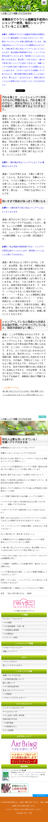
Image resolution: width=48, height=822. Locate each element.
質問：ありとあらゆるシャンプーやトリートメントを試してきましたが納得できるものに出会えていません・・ (24, 519)
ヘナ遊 (29, 813)
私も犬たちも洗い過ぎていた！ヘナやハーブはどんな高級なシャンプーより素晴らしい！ (24, 460)
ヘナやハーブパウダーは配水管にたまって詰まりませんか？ (23, 511)
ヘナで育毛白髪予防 (11, 687)
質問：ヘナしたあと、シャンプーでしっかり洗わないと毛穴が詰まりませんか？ (24, 581)
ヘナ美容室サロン (10, 727)
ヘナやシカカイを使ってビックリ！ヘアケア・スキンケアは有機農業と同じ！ (24, 557)
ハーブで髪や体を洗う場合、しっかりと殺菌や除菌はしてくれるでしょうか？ (24, 573)
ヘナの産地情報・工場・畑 (13, 626)
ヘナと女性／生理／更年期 (13, 715)
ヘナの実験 (7, 623)
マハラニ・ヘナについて (12, 619)
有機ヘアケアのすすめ (22, 13)
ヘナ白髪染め (8, 634)
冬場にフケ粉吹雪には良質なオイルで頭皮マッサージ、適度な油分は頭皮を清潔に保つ (24, 481)
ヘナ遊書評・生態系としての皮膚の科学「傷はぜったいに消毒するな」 (24, 565)
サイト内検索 (8, 730)
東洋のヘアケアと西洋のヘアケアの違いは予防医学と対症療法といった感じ (24, 489)
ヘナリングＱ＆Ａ (10, 662)
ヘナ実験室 (7, 694)
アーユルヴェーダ (10, 712)
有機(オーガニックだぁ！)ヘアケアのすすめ (18, 453)
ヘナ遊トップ (6, 13)
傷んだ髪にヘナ (9, 683)
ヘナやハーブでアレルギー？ (14, 698)
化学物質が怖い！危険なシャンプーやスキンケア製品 (22, 588)
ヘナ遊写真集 (8, 723)
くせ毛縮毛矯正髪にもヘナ (13, 679)
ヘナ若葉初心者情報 (11, 630)
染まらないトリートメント (13, 690)
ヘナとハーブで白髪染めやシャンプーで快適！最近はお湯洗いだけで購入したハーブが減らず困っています (24, 468)
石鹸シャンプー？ (10, 651)
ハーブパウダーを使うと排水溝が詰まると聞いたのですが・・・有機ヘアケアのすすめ (23, 503)
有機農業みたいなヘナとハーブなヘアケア (18, 448)
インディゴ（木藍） (11, 637)
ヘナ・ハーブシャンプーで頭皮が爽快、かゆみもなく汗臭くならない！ (24, 527)
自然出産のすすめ (10, 719)
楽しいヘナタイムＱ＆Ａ (12, 665)
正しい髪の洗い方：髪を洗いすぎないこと (18, 534)
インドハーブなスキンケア (13, 708)
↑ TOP (42, 416)
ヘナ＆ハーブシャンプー (12, 648)
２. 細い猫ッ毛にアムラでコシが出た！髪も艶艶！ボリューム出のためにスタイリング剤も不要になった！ (23, 549)
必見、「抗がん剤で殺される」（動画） (17, 593)
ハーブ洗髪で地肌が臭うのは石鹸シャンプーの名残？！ (23, 496)
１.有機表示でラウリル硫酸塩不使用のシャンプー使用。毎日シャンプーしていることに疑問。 (23, 540)
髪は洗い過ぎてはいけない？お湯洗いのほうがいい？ (22, 475)
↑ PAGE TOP (40, 795)
